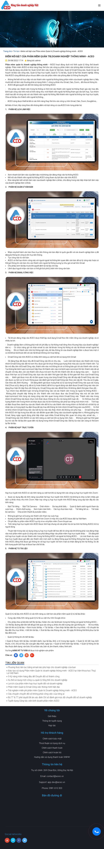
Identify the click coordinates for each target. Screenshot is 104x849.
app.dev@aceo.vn (56, 782)
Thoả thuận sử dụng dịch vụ (52, 743)
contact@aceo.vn (55, 776)
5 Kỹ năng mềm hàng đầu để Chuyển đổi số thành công (33, 676)
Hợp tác (52, 725)
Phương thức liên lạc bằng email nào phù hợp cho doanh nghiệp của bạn (42, 667)
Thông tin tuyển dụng (52, 721)
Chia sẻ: (8, 655)
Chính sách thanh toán (52, 748)
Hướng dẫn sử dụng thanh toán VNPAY (52, 757)
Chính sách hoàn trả (52, 752)
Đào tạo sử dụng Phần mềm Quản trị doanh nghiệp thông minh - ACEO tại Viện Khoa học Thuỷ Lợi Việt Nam (51, 671)
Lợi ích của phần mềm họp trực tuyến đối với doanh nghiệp (35, 683)
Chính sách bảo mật (52, 738)
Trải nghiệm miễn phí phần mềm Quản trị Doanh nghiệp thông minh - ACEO (42, 690)
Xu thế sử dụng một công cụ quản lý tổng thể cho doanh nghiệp (37, 680)
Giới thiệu (52, 716)
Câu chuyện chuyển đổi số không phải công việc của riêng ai (36, 694)
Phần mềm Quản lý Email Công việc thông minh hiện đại (34, 687)
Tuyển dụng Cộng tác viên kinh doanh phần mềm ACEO (33, 700)
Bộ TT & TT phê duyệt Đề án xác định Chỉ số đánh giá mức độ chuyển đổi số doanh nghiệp (50, 697)
